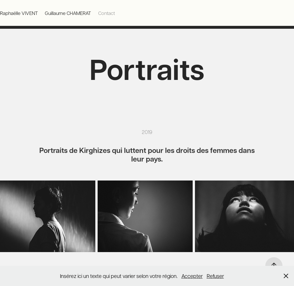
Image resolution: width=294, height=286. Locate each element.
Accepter (192, 275)
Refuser (215, 275)
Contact (106, 13)
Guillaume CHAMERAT (68, 13)
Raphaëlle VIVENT (19, 13)
